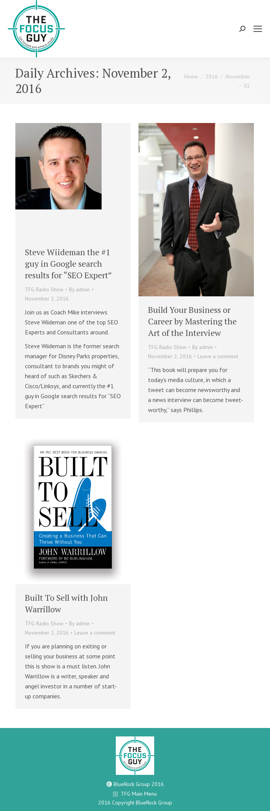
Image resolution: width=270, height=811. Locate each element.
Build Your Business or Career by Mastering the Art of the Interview (192, 321)
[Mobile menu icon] (257, 28)
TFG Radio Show (44, 289)
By (79, 289)
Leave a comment (218, 356)
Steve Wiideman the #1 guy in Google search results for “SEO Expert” (68, 263)
